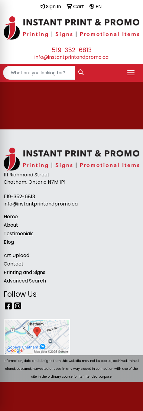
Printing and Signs (24, 272)
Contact (14, 263)
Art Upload (16, 255)
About (11, 225)
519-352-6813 (72, 50)
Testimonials (19, 233)
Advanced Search (25, 280)
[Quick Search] (39, 73)
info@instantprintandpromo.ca (71, 57)
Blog (9, 242)
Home (11, 216)
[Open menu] (131, 73)
